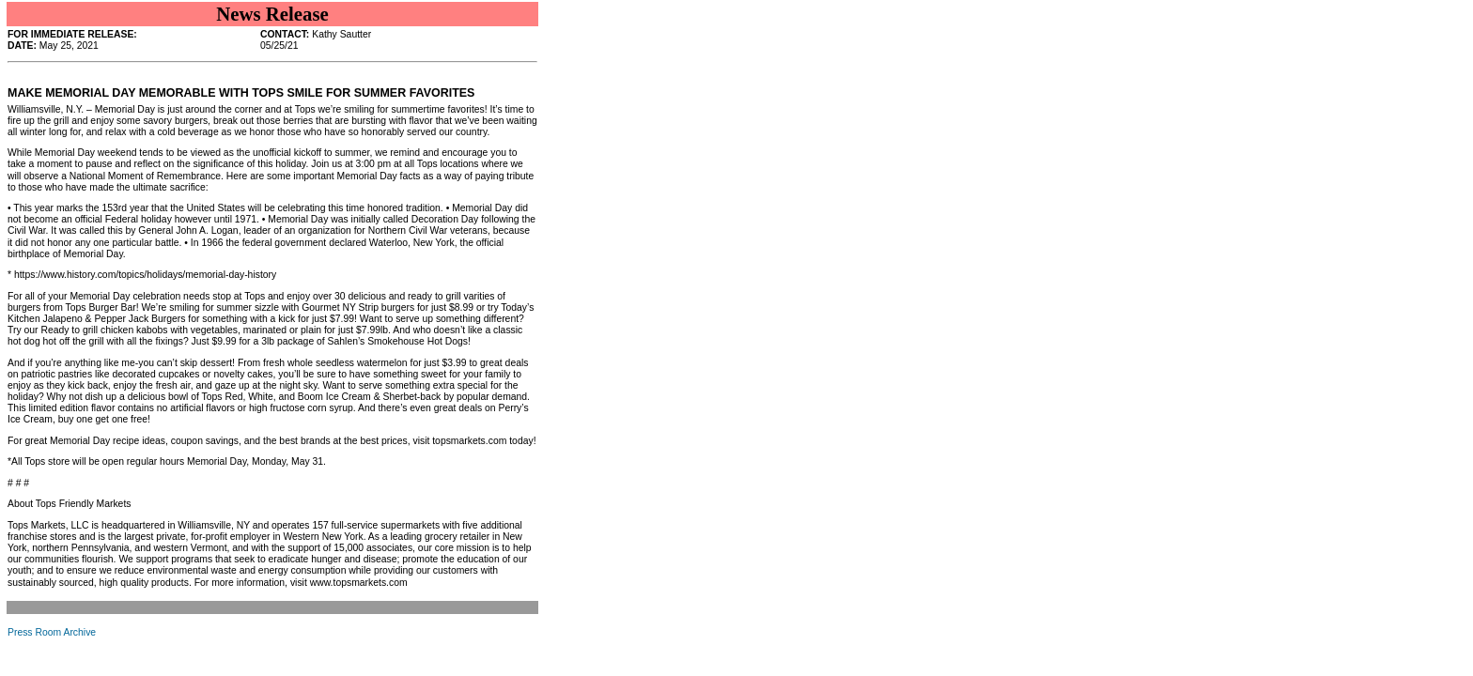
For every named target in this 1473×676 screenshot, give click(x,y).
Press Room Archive (52, 632)
